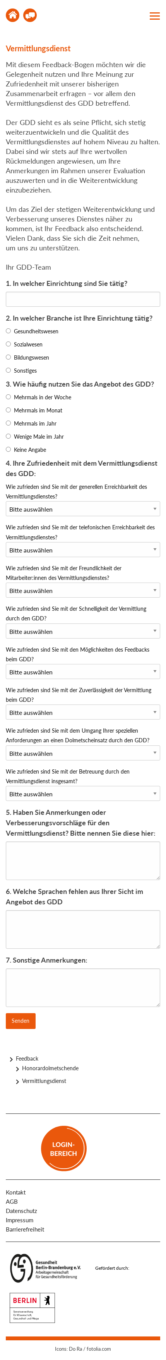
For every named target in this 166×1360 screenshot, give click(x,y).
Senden (20, 1020)
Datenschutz (21, 1210)
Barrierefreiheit (25, 1229)
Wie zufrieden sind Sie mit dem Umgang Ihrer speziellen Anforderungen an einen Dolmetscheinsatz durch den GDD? (77, 735)
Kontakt (30, 15)
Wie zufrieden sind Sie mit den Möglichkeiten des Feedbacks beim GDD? (77, 654)
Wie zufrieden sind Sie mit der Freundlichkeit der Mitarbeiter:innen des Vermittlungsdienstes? (64, 573)
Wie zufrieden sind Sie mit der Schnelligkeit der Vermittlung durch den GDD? (76, 613)
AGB (12, 1201)
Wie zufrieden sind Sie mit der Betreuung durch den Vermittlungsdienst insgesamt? (68, 776)
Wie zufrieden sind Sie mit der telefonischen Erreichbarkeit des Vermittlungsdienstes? (80, 532)
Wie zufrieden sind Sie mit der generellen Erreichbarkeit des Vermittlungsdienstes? (76, 491)
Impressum (19, 1219)
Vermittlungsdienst (44, 1081)
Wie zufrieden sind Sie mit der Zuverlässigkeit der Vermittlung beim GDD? (78, 695)
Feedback (27, 1058)
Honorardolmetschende (50, 1068)
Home (12, 15)
